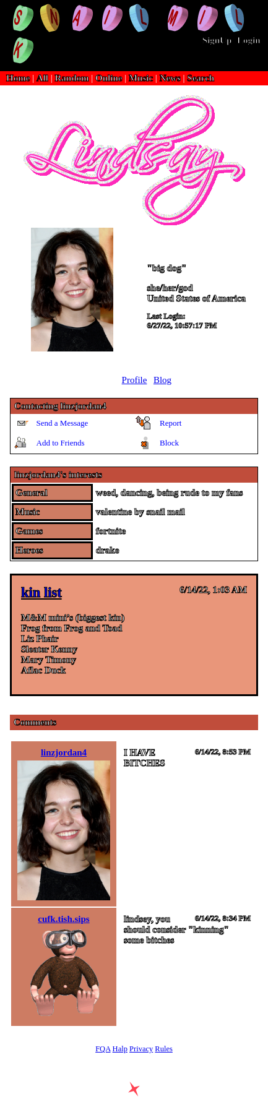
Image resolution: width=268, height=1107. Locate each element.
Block (169, 442)
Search (200, 78)
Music (141, 78)
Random (72, 78)
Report (170, 423)
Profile (134, 380)
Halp (120, 1049)
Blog (162, 380)
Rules (163, 1049)
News (170, 78)
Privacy (141, 1049)
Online (108, 78)
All (44, 78)
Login (249, 40)
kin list (41, 592)
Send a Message (63, 423)
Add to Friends (61, 442)
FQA (102, 1049)
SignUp (217, 40)
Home (18, 78)
